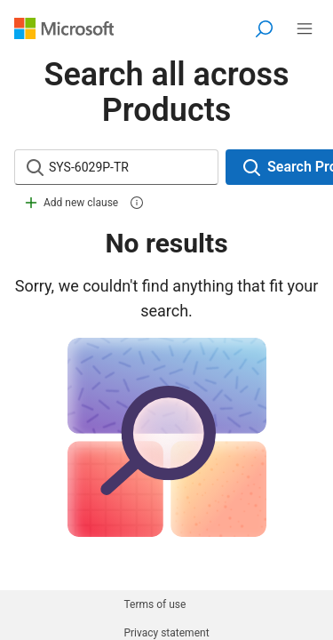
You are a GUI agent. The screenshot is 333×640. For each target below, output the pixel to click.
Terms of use (154, 604)
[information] (136, 202)
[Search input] (132, 167)
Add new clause (70, 203)
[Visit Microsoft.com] (64, 28)
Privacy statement (166, 633)
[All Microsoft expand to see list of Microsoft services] (304, 28)
